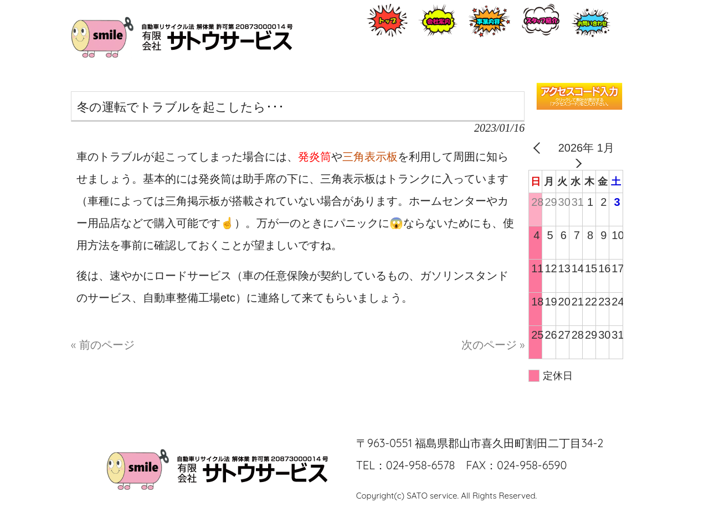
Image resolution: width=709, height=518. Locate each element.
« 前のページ (103, 344)
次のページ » (493, 344)
